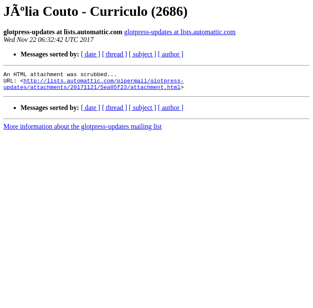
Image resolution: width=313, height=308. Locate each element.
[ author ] (171, 54)
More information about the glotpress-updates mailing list (82, 130)
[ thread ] (114, 54)
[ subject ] (142, 54)
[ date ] (90, 54)
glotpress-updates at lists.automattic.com (179, 32)
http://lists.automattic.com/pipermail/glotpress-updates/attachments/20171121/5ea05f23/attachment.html (93, 87)
